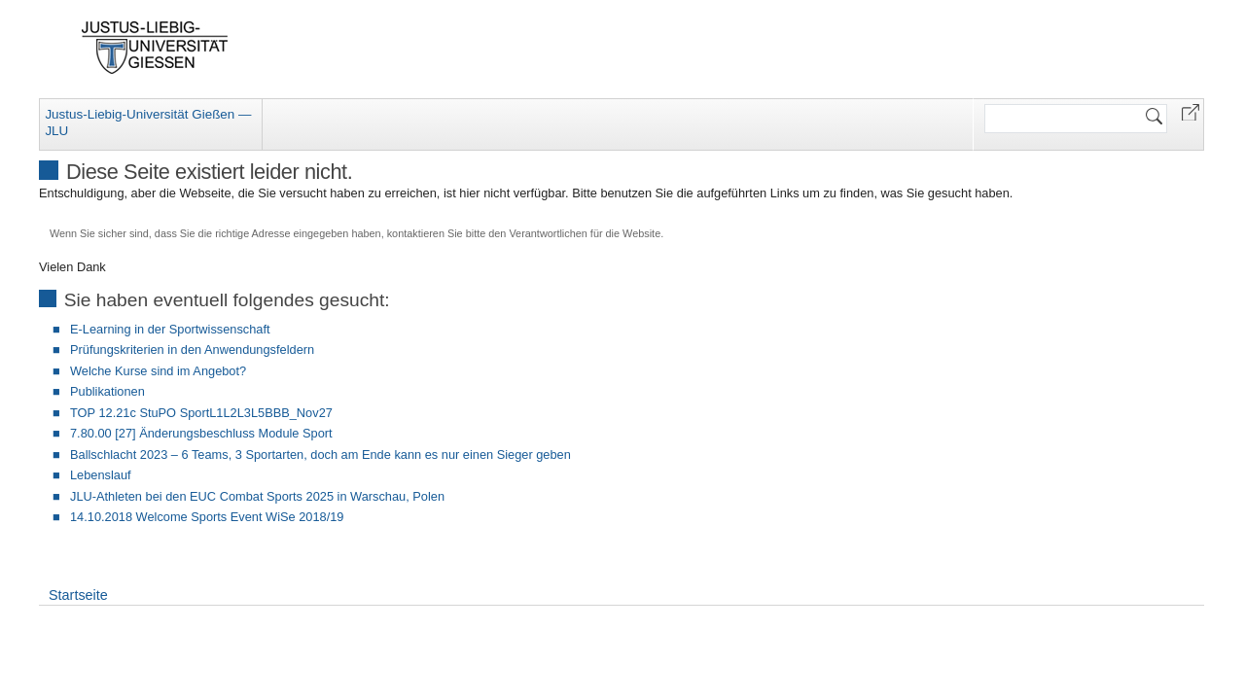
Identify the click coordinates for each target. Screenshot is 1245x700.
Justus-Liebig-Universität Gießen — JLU (148, 122)
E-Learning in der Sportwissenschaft (170, 329)
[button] (1190, 111)
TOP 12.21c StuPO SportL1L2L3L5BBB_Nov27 (201, 412)
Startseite (78, 595)
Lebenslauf (100, 475)
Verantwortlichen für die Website (584, 233)
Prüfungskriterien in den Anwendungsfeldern (192, 349)
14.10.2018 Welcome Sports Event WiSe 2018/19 (206, 516)
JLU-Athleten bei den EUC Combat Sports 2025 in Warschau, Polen (257, 496)
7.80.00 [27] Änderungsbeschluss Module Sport (201, 433)
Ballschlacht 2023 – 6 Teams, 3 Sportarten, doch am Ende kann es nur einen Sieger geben (320, 454)
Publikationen (107, 391)
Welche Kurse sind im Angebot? (158, 371)
